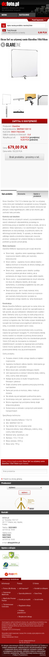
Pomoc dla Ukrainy (9, 588)
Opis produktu (7, 194)
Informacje (6, 583)
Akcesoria (21, 194)
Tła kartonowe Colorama (7, 605)
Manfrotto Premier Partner (9, 599)
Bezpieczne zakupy (25, 617)
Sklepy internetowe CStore (10, 637)
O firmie (36, 583)
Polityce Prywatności (20, 655)
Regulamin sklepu (25, 606)
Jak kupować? (23, 588)
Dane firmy (38, 593)
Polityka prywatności (21, 612)
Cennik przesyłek (24, 599)
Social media (38, 599)
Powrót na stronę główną (12, 479)
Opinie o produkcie (37, 195)
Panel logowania (37, 19)
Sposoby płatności (25, 593)
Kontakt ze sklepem (41, 588)
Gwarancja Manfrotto (6, 593)
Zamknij (42, 655)
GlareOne (16, 126)
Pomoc (19, 583)
